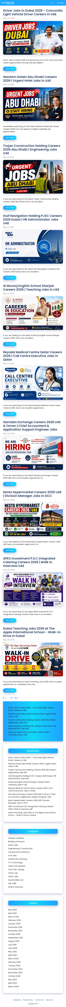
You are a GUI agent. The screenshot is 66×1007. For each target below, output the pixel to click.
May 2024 (12, 979)
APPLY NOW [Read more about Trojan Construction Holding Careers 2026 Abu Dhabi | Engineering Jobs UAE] (10, 208)
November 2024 (15, 972)
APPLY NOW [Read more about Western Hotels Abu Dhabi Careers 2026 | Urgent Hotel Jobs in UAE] (10, 138)
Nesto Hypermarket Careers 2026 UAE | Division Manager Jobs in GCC (32, 494)
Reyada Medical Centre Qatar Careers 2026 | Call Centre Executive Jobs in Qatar (32, 356)
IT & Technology (15, 862)
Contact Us (39, 1000)
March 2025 (13, 958)
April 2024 (12, 983)
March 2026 (13, 917)
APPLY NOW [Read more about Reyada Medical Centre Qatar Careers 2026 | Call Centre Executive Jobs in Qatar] (10, 414)
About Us (49, 1000)
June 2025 (12, 948)
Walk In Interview (15, 887)
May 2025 (12, 951)
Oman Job (13, 873)
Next (17, 698)
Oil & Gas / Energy (16, 869)
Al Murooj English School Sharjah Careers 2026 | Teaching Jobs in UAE (31, 288)
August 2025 (13, 941)
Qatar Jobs (13, 876)
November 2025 (15, 930)
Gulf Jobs (12, 855)
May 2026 (12, 910)
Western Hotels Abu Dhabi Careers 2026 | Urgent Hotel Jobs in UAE (30, 79)
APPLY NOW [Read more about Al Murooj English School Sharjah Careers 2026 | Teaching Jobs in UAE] (10, 344)
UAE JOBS (12, 883)
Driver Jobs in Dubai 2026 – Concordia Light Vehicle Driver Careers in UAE (32, 12)
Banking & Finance (16, 841)
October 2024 (14, 976)
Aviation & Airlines (16, 838)
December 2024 (15, 969)
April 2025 (12, 955)
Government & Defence (19, 852)
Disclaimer (17, 1000)
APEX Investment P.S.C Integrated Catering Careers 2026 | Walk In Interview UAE (29, 562)
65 (11, 698)
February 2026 (14, 920)
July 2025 (12, 944)
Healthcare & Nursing (17, 859)
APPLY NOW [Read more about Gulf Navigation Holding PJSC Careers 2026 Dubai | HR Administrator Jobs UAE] (10, 278)
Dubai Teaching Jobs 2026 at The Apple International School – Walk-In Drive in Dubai (32, 632)
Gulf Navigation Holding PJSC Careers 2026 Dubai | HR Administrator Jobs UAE (32, 219)
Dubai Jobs (13, 845)
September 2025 (15, 937)
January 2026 (14, 923)
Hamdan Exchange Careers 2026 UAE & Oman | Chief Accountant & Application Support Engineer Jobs (32, 426)
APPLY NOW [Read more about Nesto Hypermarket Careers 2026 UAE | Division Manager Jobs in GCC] (10, 550)
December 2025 (15, 927)
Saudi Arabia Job (15, 880)
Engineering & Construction (20, 848)
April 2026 (12, 913)
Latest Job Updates (16, 866)
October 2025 (14, 934)
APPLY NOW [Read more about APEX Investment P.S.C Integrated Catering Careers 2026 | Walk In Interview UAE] (10, 620)
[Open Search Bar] (52, 3)
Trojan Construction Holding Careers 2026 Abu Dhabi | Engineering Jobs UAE (31, 149)
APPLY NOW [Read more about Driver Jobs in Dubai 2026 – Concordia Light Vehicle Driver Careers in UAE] (10, 69)
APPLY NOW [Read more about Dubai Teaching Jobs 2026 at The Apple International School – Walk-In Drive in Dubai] (10, 690)
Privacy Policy (28, 1000)
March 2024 (13, 986)
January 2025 (14, 965)
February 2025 (14, 962)
